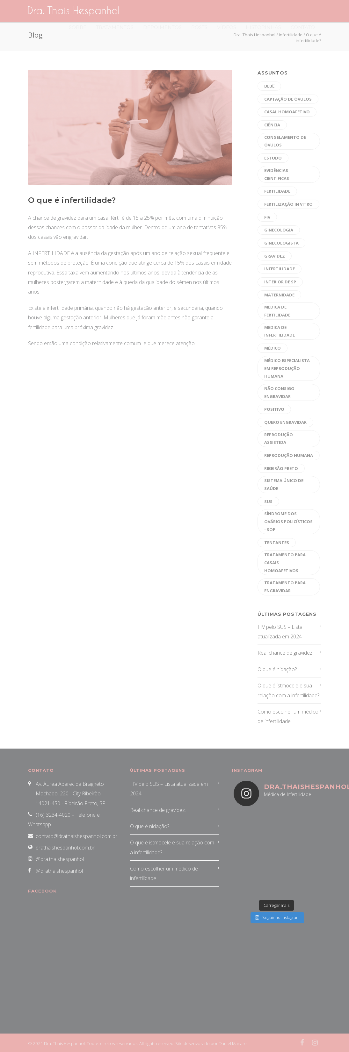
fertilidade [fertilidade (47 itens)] (277, 191)
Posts (199, 27)
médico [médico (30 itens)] (272, 348)
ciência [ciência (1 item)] (272, 125)
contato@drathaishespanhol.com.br (76, 836)
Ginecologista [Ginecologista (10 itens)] (281, 243)
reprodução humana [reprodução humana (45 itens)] (288, 455)
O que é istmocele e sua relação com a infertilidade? (288, 690)
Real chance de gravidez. (285, 652)
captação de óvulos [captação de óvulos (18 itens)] (288, 99)
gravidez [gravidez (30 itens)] (274, 256)
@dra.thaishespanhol (60, 859)
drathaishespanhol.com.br (65, 847)
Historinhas (263, 27)
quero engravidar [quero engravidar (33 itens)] (285, 422)
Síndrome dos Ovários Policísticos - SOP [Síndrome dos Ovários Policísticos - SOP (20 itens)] (288, 521)
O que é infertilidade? (72, 200)
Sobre (77, 27)
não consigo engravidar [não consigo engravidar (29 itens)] (279, 392)
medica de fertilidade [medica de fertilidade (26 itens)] (277, 311)
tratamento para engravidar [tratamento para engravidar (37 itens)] (285, 587)
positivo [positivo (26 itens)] (274, 409)
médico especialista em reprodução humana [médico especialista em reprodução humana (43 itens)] (287, 368)
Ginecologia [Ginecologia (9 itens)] (278, 230)
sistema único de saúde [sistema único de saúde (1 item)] (283, 484)
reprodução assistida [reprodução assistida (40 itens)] (278, 438)
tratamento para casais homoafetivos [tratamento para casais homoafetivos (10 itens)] (285, 562)
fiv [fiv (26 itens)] (267, 217)
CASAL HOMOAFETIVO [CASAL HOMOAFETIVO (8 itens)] (287, 112)
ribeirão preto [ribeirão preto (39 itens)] (281, 468)
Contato (303, 27)
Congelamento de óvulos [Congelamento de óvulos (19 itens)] (285, 141)
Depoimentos (162, 27)
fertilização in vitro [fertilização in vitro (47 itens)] (288, 204)
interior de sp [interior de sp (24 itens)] (280, 282)
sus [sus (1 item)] (268, 501)
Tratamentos (115, 27)
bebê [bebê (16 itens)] (269, 86)
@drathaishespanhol (59, 870)
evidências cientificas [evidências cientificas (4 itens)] (276, 174)
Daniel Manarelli (234, 1043)
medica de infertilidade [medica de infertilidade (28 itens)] (279, 331)
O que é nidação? (277, 669)
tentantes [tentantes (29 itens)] (276, 542)
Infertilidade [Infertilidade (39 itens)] (279, 269)
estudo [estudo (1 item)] (273, 158)
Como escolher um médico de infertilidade (288, 716)
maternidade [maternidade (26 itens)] (279, 295)
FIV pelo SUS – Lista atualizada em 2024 (280, 631)
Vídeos (226, 27)
